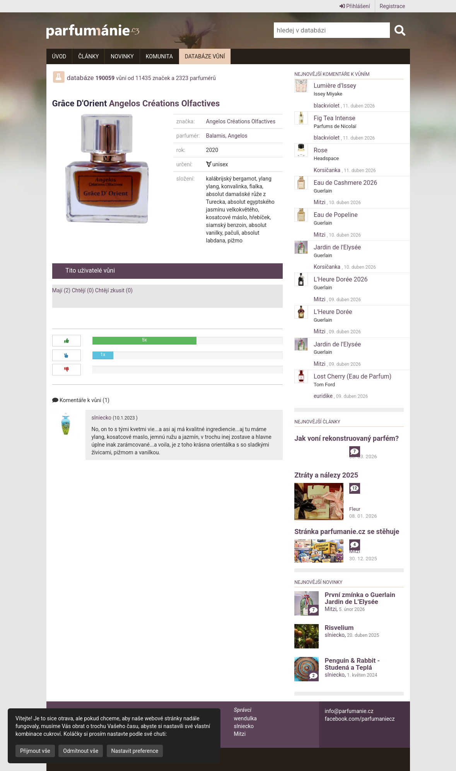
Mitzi (320, 202)
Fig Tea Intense (334, 118)
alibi (354, 449)
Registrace (392, 6)
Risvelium (339, 627)
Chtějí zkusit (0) (114, 290)
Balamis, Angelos (227, 136)
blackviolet (327, 105)
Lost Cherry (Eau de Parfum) (352, 376)
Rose (321, 150)
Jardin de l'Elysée (337, 247)
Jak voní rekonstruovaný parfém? (346, 438)
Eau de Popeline (336, 214)
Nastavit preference (135, 751)
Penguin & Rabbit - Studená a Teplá (352, 664)
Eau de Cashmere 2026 (345, 182)
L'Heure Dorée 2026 (341, 279)
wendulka (245, 718)
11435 (143, 78)
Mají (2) (61, 290)
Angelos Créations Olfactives (164, 103)
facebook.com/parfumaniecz (360, 719)
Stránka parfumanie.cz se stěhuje (346, 531)
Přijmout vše (35, 751)
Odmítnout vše (80, 751)
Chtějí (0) (83, 290)
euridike (324, 396)
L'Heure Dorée (333, 312)
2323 (182, 78)
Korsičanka (328, 170)
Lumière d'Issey (335, 85)
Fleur (354, 509)
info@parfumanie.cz (349, 711)
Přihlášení (355, 6)
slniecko (101, 417)
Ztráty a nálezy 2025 (326, 475)
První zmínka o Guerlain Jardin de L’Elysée (359, 598)
